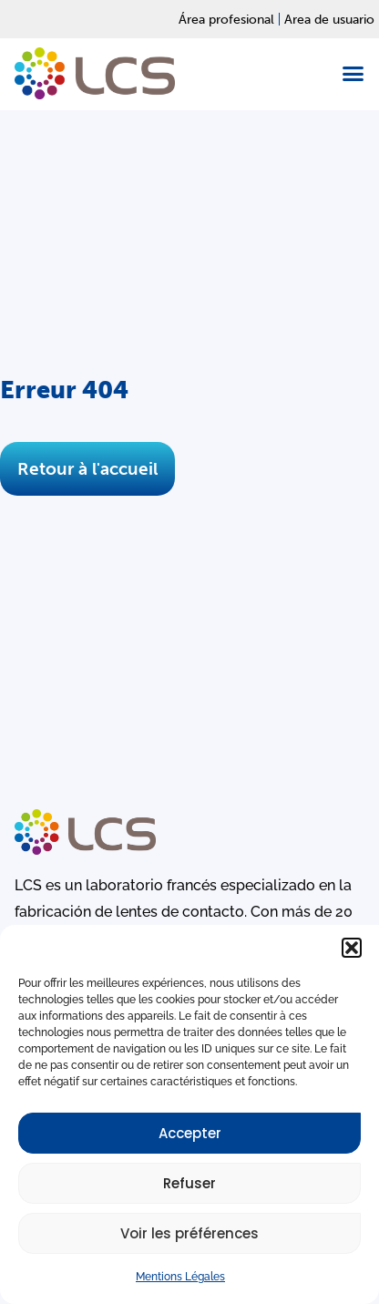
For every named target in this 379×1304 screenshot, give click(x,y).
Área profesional (226, 19)
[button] (352, 948)
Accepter (190, 1133)
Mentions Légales (180, 1276)
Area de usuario (329, 19)
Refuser (189, 1183)
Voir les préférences (189, 1233)
